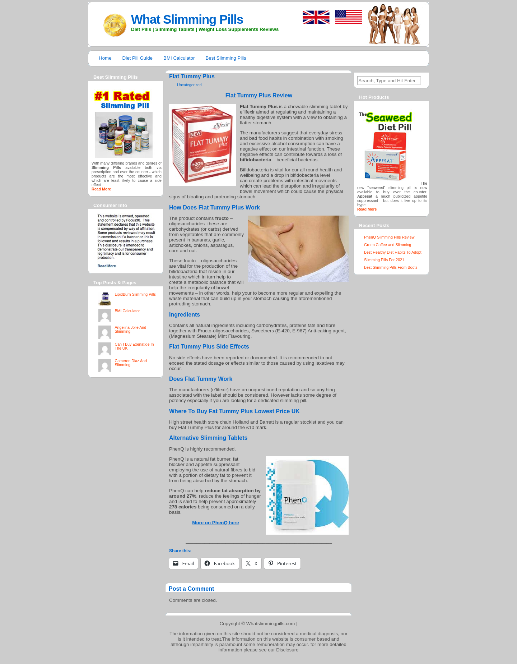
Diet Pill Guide (137, 58)
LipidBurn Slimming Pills (135, 294)
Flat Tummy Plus (192, 76)
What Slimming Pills (187, 19)
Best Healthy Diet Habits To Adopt (392, 252)
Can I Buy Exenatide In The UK (134, 346)
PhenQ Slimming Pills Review (389, 237)
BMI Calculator (179, 58)
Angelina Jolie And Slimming (130, 329)
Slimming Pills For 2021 (384, 260)
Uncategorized (189, 85)
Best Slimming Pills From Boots (391, 267)
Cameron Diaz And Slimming (130, 363)
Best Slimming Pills (225, 58)
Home (105, 58)
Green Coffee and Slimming (387, 245)
